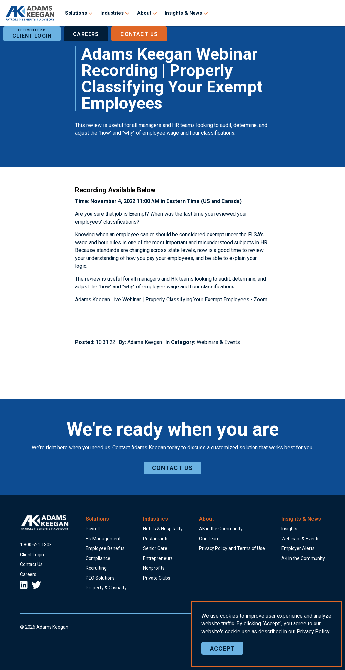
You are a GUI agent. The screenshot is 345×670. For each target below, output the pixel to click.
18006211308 (36, 544)
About (144, 13)
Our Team (209, 538)
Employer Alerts (298, 548)
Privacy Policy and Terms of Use (232, 548)
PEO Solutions (100, 578)
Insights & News (183, 13)
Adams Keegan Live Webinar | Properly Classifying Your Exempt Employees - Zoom (171, 299)
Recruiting (96, 568)
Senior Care (155, 548)
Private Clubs (156, 578)
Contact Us (139, 33)
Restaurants (156, 538)
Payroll (93, 528)
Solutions (76, 13)
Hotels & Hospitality (163, 528)
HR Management (103, 538)
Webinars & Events (218, 342)
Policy (313, 631)
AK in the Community (221, 528)
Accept (222, 648)
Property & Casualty (106, 587)
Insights (289, 528)
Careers (86, 33)
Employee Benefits (105, 548)
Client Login (32, 33)
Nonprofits (154, 568)
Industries (112, 13)
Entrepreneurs (158, 558)
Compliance (98, 558)
